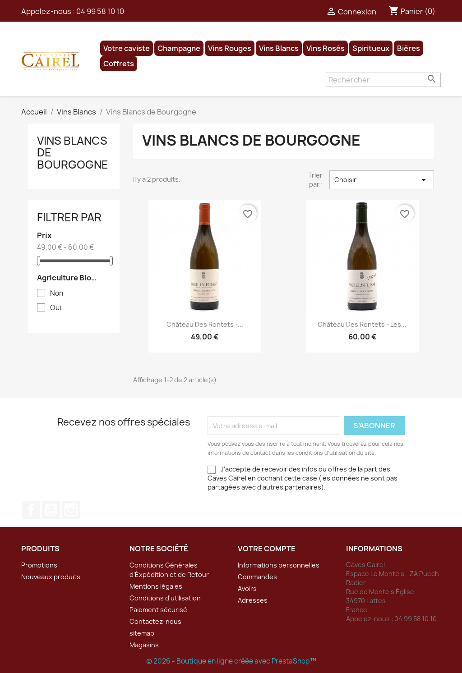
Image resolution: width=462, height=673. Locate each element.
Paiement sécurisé (158, 609)
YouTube (51, 510)
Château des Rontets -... (204, 324)
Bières (408, 48)
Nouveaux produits (50, 576)
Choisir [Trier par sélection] (381, 179)
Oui (55, 307)
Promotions (39, 565)
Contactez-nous (155, 621)
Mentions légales (155, 586)
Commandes (257, 576)
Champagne (178, 48)
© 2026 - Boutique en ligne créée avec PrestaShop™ (231, 661)
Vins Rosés (325, 48)
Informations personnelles (278, 565)
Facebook (31, 510)
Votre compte (267, 549)
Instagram (71, 510)
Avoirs (247, 588)
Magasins (144, 645)
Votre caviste (126, 48)
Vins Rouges (229, 48)
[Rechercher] (383, 80)
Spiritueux (370, 48)
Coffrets (118, 64)
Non (56, 293)
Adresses (253, 600)
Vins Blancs (279, 48)
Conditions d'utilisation (165, 598)
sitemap (141, 633)
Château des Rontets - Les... (362, 324)
